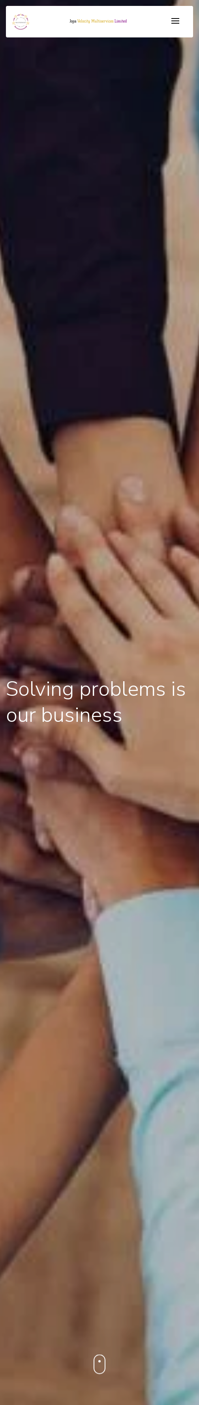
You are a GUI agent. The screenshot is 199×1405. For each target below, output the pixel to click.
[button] (98, 21)
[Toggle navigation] (175, 21)
